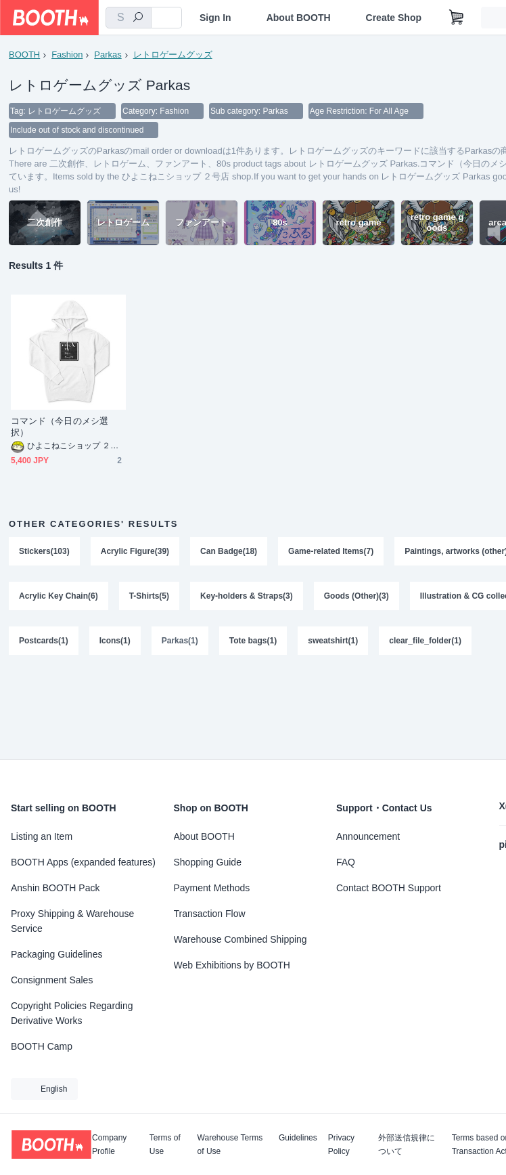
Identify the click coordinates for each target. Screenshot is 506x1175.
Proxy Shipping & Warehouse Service (72, 921)
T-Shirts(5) (149, 596)
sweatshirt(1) (333, 640)
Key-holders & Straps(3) (246, 596)
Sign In (215, 17)
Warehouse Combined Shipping (240, 939)
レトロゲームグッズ (172, 54)
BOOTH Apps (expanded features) (83, 862)
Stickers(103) (44, 551)
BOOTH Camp (41, 1046)
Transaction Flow (210, 913)
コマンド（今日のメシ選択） (59, 426)
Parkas (107, 54)
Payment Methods (212, 887)
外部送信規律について (406, 1144)
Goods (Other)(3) (356, 596)
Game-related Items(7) (330, 551)
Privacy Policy (341, 1144)
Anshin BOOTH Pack (55, 887)
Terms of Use (165, 1144)
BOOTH (24, 54)
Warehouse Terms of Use (230, 1144)
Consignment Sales (52, 980)
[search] (138, 18)
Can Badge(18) (228, 551)
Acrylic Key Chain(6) (58, 596)
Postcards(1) (43, 640)
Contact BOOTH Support (388, 887)
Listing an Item (41, 836)
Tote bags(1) (253, 640)
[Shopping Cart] (456, 17)
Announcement (368, 836)
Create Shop (393, 17)
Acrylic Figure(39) (135, 551)
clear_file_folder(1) (425, 640)
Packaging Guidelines (56, 954)
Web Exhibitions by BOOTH (232, 965)
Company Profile (109, 1144)
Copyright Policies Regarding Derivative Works (72, 1013)
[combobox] (129, 17)
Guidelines (298, 1138)
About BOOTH (299, 17)
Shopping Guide (208, 862)
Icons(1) (115, 640)
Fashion (67, 54)
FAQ (345, 862)
